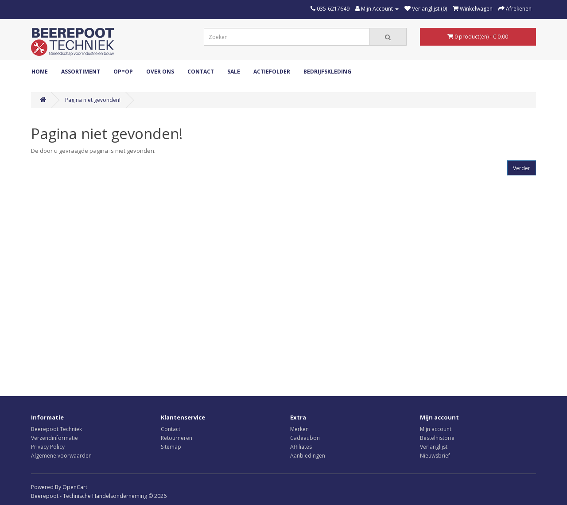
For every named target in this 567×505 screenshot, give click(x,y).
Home (39, 71)
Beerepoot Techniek (56, 429)
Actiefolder (271, 71)
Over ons (160, 71)
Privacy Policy (48, 447)
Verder (521, 168)
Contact (200, 71)
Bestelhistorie (437, 438)
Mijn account (435, 429)
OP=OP (123, 71)
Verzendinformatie (54, 438)
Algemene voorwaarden (61, 455)
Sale (233, 71)
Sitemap (171, 447)
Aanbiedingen (307, 455)
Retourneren (176, 438)
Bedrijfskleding (327, 71)
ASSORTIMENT (80, 71)
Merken (299, 429)
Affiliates (301, 447)
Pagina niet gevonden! (92, 100)
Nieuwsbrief (435, 455)
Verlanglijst (433, 447)
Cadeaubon (305, 438)
